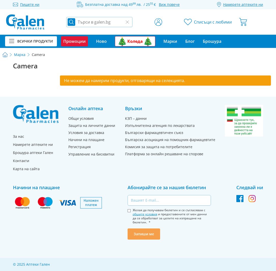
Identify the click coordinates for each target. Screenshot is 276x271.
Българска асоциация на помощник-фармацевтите (170, 139)
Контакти (21, 160)
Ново (101, 41)
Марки (170, 41)
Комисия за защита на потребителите (158, 146)
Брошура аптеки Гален (33, 152)
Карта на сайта (26, 168)
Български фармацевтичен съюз (154, 132)
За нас (18, 136)
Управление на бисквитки (91, 154)
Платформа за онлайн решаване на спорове (164, 153)
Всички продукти (31, 41)
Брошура (212, 41)
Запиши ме (144, 233)
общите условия (145, 214)
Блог (190, 41)
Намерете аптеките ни (33, 144)
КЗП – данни (136, 118)
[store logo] (25, 22)
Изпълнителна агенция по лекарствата (160, 125)
